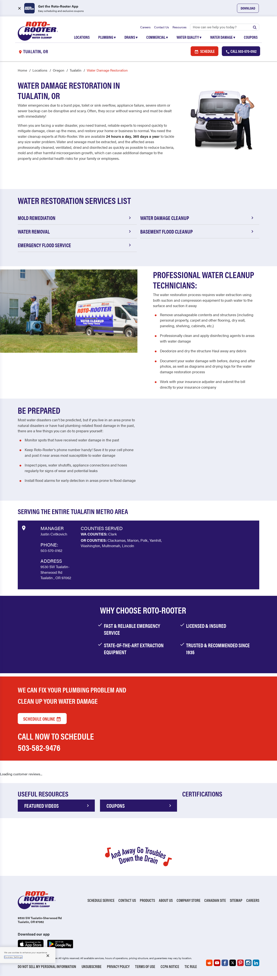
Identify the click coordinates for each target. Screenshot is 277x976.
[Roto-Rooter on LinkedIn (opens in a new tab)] (256, 963)
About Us (166, 900)
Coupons (251, 37)
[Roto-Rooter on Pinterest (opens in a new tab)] (240, 963)
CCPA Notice (170, 966)
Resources (179, 27)
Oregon (58, 70)
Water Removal (75, 231)
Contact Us (161, 27)
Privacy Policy (118, 966)
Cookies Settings (13, 956)
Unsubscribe (91, 966)
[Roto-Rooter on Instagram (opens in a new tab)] (248, 963)
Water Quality (189, 37)
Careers (145, 27)
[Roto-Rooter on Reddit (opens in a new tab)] (209, 963)
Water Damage (222, 37)
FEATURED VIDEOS (57, 805)
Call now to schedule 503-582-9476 (56, 741)
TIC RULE (191, 966)
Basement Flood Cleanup (197, 231)
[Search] (224, 27)
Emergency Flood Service (75, 245)
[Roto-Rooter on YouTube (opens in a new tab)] (217, 963)
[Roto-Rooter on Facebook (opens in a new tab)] (225, 963)
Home (22, 70)
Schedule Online (42, 718)
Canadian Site (215, 900)
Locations (82, 37)
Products (147, 900)
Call (240, 51)
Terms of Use (145, 966)
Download (248, 8)
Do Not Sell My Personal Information (47, 966)
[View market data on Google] (23, 527)
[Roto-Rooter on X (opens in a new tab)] (232, 963)
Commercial (157, 37)
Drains (131, 37)
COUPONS (139, 805)
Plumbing (107, 37)
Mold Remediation (75, 218)
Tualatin (75, 70)
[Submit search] (255, 27)
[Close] (48, 955)
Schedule (204, 51)
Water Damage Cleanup (197, 218)
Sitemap (236, 900)
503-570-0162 (51, 550)
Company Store (188, 900)
